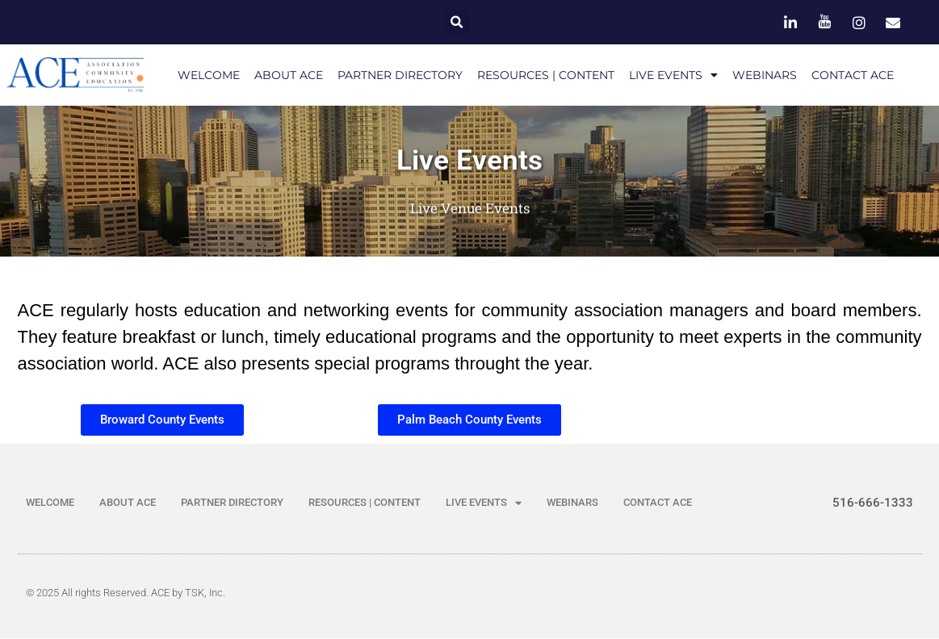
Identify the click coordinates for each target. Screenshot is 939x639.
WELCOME (209, 75)
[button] (457, 22)
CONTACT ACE (852, 75)
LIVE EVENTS (673, 75)
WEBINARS (764, 75)
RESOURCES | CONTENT (545, 75)
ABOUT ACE (288, 75)
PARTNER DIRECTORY (400, 75)
